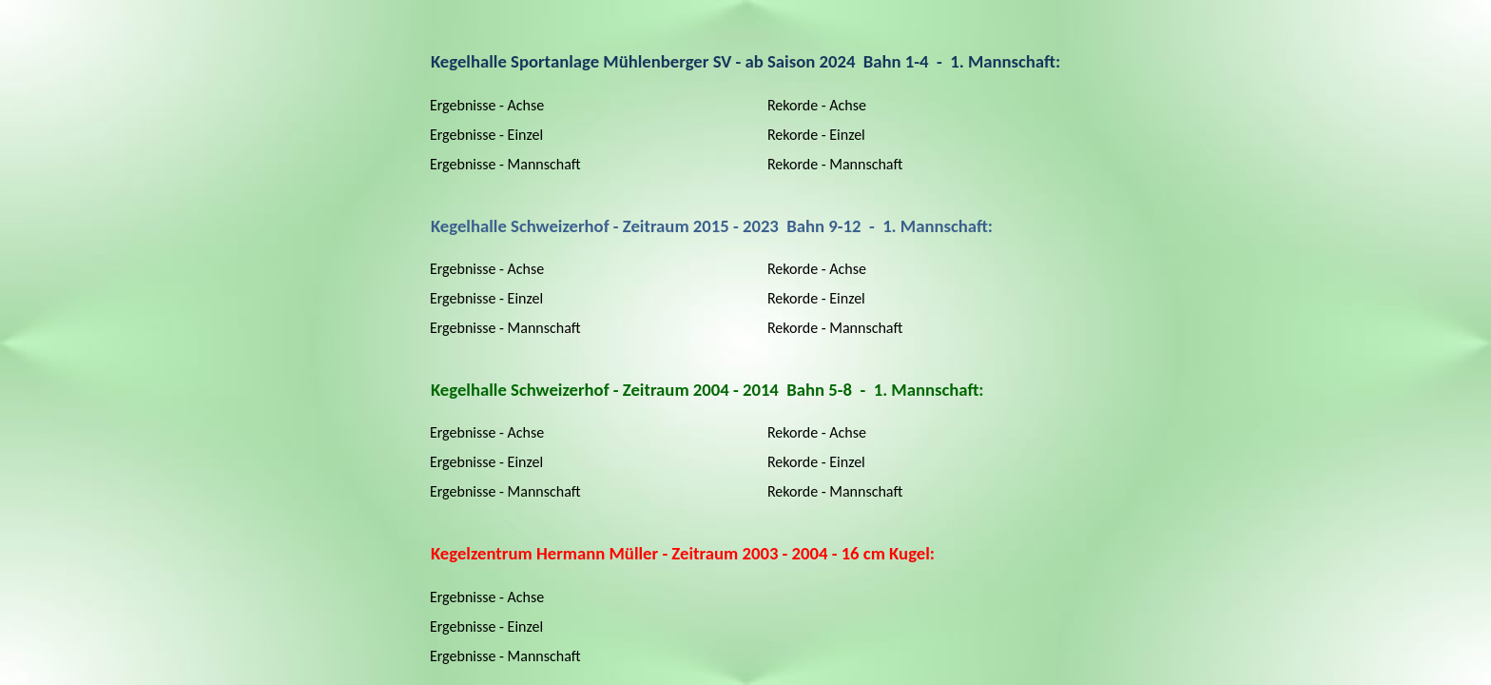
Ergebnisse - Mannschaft (505, 164)
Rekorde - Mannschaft (834, 164)
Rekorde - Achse (816, 105)
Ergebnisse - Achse (487, 105)
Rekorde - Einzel (816, 135)
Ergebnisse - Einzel (486, 135)
